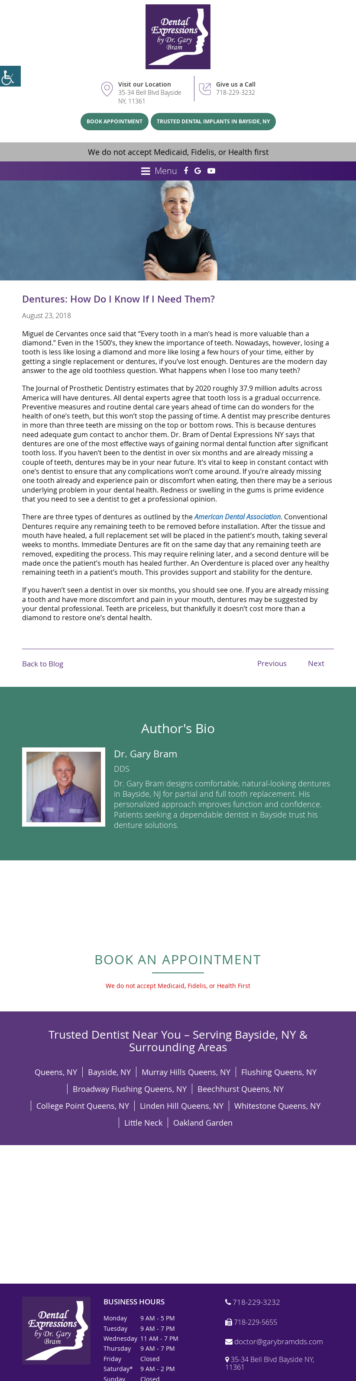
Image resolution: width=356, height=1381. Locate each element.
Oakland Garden (203, 1122)
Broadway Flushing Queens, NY (130, 1089)
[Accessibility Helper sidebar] (10, 76)
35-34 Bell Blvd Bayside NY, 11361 (149, 96)
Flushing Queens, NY (279, 1072)
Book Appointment (114, 121)
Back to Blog (42, 663)
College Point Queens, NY (82, 1106)
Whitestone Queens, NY (277, 1106)
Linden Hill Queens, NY (181, 1106)
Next (316, 663)
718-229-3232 (235, 92)
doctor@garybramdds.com (274, 1342)
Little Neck (143, 1122)
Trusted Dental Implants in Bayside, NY (213, 121)
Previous (272, 663)
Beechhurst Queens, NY (240, 1089)
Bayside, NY (109, 1072)
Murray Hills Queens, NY (186, 1072)
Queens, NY (56, 1072)
